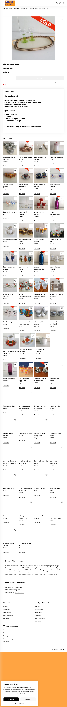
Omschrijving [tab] (33, 91)
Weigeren (28, 699)
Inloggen (37, 567)
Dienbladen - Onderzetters (29, 8)
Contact (5, 591)
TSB (63, 610)
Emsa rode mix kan (9, 449)
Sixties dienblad (43, 8)
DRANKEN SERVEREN (13, 8)
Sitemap (5, 596)
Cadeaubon (6, 570)
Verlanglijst (38, 573)
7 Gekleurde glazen (9, 367)
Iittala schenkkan (9, 339)
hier (25, 694)
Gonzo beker (7, 477)
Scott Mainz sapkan (56, 118)
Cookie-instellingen (19, 703)
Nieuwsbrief (38, 576)
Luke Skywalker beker (26, 394)
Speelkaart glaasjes (10, 283)
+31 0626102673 (18, 548)
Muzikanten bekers (40, 477)
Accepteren (11, 699)
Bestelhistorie (39, 570)
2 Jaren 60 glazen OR (10, 173)
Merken (5, 567)
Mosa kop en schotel (10, 200)
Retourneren (7, 594)
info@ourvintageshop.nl (14, 550)
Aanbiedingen (7, 573)
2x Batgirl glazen (39, 449)
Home (5, 8)
